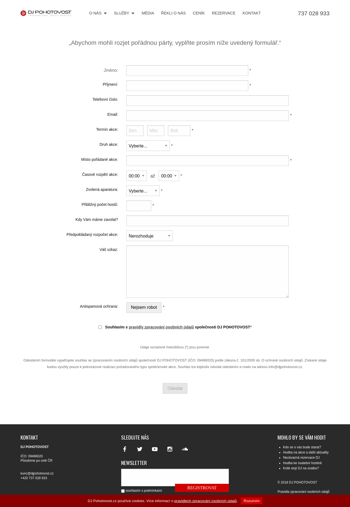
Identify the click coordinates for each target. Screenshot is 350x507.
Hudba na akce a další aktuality (306, 452)
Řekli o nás (173, 13)
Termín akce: (107, 129)
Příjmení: (110, 84)
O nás (98, 13)
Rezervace (224, 13)
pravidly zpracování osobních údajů (161, 327)
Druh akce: (109, 144)
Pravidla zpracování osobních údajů (303, 492)
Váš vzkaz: (109, 249)
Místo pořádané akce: (99, 159)
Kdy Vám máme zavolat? (96, 219)
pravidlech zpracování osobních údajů (205, 501)
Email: (112, 114)
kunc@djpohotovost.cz (37, 473)
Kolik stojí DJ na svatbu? (301, 468)
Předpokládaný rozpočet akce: (92, 234)
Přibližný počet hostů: (100, 204)
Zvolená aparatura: (102, 189)
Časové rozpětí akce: (100, 174)
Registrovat (202, 487)
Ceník (199, 13)
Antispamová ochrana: (99, 306)
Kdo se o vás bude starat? (302, 447)
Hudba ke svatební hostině (302, 463)
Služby (124, 13)
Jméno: (111, 70)
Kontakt (252, 13)
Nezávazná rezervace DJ (301, 457)
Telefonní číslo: (105, 99)
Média (148, 13)
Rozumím (251, 501)
